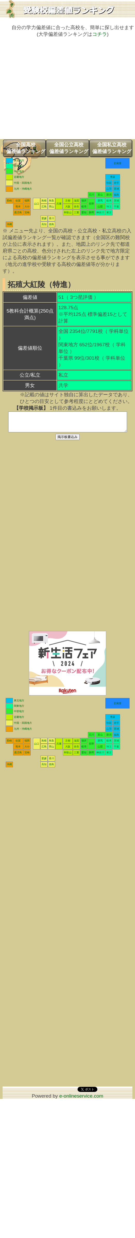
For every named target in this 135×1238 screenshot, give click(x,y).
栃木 (109, 200)
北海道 (117, 163)
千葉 (116, 206)
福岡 (27, 200)
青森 (112, 176)
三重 (76, 212)
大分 (27, 206)
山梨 (100, 206)
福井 (84, 200)
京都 (67, 200)
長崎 (9, 200)
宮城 (116, 188)
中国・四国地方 (23, 182)
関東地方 (19, 165)
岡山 (51, 206)
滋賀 (76, 200)
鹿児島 (18, 212)
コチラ (99, 34)
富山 (100, 194)
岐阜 (84, 206)
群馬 (100, 200)
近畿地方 (19, 176)
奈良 (76, 206)
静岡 (91, 212)
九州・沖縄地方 (23, 188)
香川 (51, 218)
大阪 (67, 206)
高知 (44, 224)
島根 (44, 200)
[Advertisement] (48, 91)
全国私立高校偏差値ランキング (111, 148)
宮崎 (27, 212)
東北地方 (19, 160)
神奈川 (100, 212)
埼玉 (109, 206)
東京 (109, 212)
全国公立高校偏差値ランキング (68, 148)
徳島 (51, 224)
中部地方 (19, 171)
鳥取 (51, 200)
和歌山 (68, 212)
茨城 (116, 200)
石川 (91, 194)
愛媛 (44, 218)
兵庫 (59, 203)
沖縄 (9, 224)
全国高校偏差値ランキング (25, 148)
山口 (36, 203)
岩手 (116, 182)
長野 (91, 203)
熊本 (18, 206)
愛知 (84, 212)
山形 (109, 188)
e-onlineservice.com (81, 1099)
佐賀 (18, 200)
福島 (116, 194)
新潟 (109, 194)
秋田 (109, 182)
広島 (44, 206)
